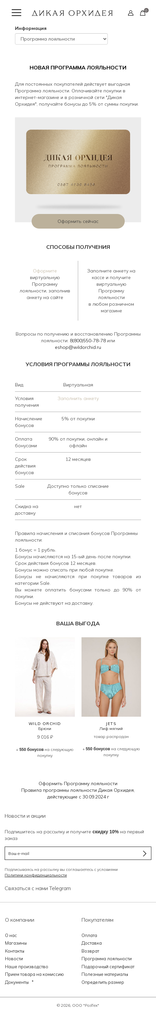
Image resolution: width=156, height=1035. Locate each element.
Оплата (89, 935)
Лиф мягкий (111, 728)
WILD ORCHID (45, 723)
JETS (111, 723)
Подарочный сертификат (107, 966)
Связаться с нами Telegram (38, 888)
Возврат (90, 951)
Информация (31, 28)
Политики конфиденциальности (36, 875)
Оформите (45, 271)
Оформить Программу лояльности (78, 783)
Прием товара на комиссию (34, 974)
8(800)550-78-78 (88, 341)
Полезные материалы (104, 974)
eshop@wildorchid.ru (78, 347)
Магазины (16, 943)
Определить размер (102, 982)
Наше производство (26, 966)
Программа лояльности (106, 958)
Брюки (44, 728)
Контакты (14, 951)
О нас (11, 935)
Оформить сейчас (78, 221)
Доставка (91, 943)
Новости (14, 958)
